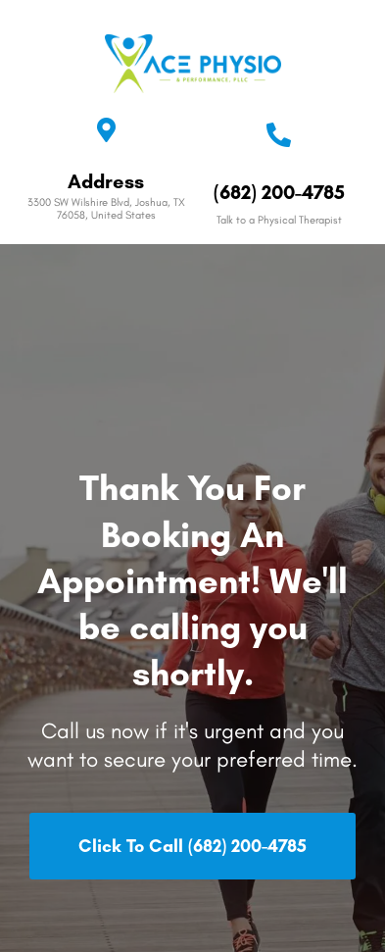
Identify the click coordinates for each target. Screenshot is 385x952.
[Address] (106, 130)
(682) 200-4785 (279, 192)
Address (106, 181)
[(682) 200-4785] (278, 135)
